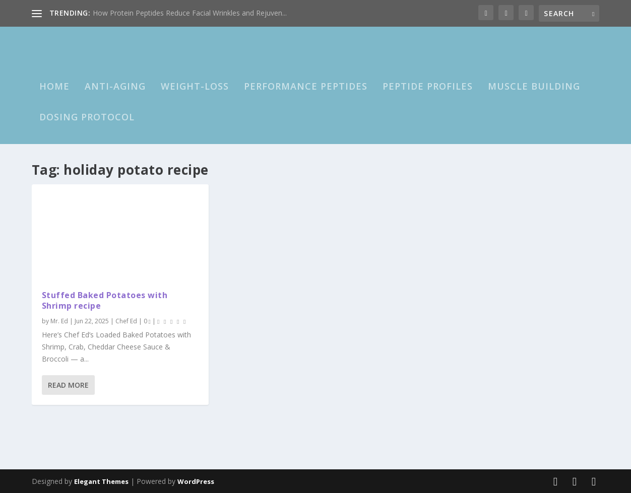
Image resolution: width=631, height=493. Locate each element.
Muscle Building (534, 87)
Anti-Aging (115, 87)
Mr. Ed (59, 321)
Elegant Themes (101, 481)
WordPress (195, 481)
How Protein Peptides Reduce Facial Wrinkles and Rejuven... (190, 13)
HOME (54, 87)
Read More (68, 384)
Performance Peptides (305, 87)
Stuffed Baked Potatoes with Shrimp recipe (105, 300)
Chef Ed (126, 321)
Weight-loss (195, 87)
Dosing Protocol (87, 117)
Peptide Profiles (428, 87)
